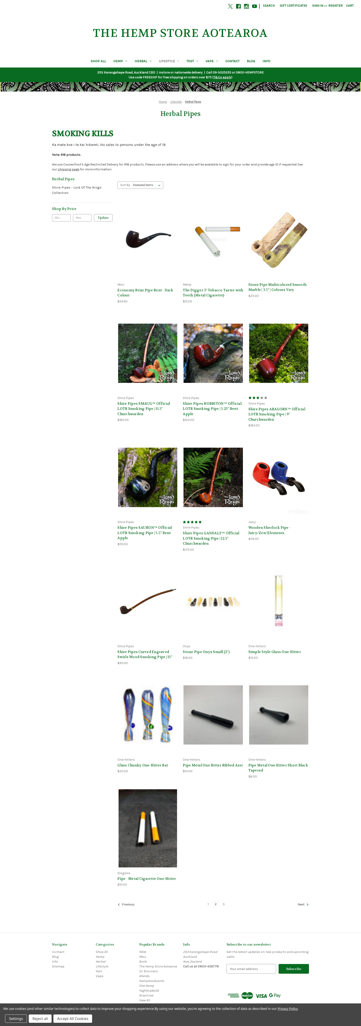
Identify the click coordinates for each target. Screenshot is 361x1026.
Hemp (120, 61)
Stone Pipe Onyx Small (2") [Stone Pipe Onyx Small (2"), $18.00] (206, 652)
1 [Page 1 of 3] (208, 904)
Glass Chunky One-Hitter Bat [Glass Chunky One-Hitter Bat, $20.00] (142, 765)
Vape (212, 61)
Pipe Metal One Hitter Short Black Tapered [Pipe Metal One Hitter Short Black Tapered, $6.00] (278, 768)
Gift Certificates (293, 6)
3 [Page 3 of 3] (224, 904)
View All (144, 1000)
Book (143, 962)
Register (335, 6)
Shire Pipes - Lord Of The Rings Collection (77, 190)
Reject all (40, 1018)
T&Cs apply (222, 77)
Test (192, 61)
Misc (142, 957)
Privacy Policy (288, 1008)
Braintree (146, 995)
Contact (232, 61)
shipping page (68, 169)
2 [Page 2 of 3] (216, 904)
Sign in (317, 6)
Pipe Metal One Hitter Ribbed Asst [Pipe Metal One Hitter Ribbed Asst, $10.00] (213, 765)
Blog (251, 61)
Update (103, 218)
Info (266, 61)
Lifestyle (169, 61)
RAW (142, 952)
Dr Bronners (148, 971)
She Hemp (146, 986)
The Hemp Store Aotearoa (158, 966)
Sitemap (58, 966)
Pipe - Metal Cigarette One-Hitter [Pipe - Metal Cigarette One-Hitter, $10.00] (146, 878)
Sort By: (125, 185)
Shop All (98, 61)
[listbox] (147, 185)
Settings (16, 1018)
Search (269, 6)
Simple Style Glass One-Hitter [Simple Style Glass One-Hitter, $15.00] (274, 652)
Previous (126, 904)
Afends (144, 976)
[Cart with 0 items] (350, 5)
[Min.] (61, 218)
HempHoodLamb (151, 981)
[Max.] (82, 218)
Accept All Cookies (72, 1018)
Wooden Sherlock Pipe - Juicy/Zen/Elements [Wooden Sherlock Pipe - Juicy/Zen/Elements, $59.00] (269, 530)
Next (303, 904)
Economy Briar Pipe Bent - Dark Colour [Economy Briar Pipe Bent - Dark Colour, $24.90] (145, 293)
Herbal (143, 61)
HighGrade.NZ (149, 991)
